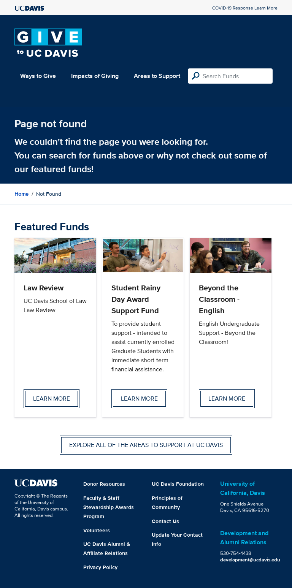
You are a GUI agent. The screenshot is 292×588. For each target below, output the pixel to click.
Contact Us (165, 521)
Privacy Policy (100, 567)
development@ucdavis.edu (250, 559)
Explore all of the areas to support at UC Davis (146, 445)
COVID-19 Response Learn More (245, 8)
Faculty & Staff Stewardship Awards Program (108, 507)
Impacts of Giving (95, 75)
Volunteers (96, 530)
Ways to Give (38, 75)
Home (21, 194)
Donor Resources (104, 484)
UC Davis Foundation (178, 484)
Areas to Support (157, 75)
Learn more (51, 398)
